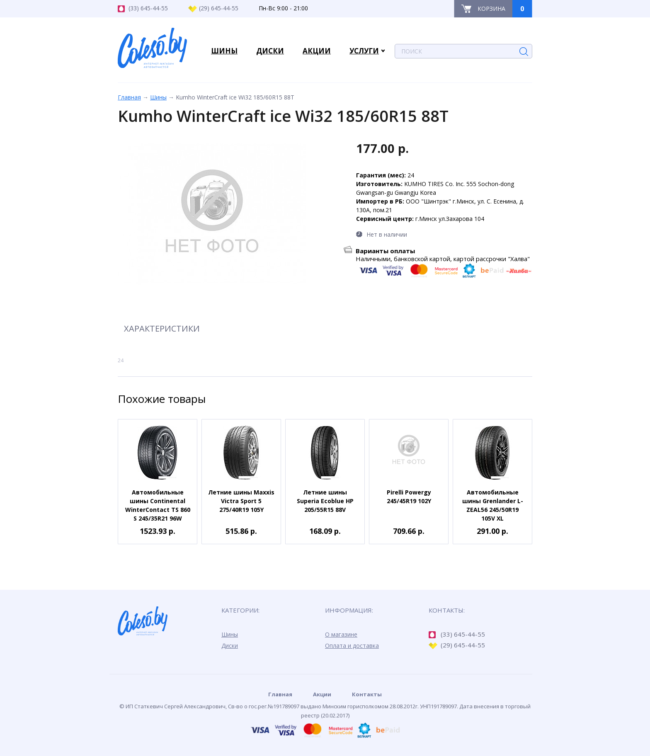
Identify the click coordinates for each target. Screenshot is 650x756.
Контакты (367, 694)
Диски (229, 645)
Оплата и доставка (352, 645)
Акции (322, 694)
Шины (158, 97)
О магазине (341, 634)
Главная (129, 97)
